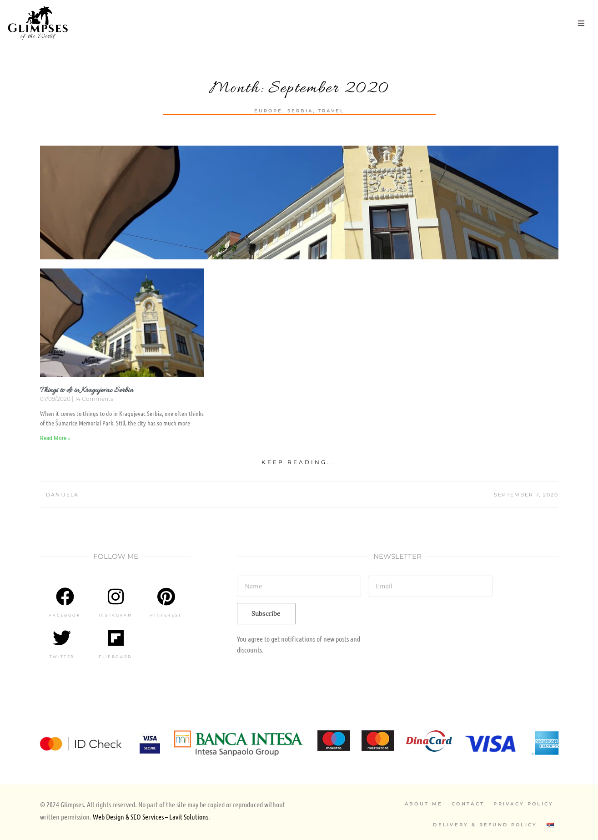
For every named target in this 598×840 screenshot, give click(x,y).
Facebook (64, 615)
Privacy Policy (523, 804)
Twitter (62, 656)
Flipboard (115, 656)
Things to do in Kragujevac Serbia (86, 390)
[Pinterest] (166, 596)
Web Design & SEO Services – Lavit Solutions (150, 816)
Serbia (300, 111)
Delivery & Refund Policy (485, 825)
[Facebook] (65, 596)
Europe (268, 111)
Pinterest (166, 615)
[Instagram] (115, 596)
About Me (423, 804)
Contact (468, 804)
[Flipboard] (115, 638)
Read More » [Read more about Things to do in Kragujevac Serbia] (55, 438)
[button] (581, 23)
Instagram (116, 615)
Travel (331, 111)
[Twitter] (62, 638)
